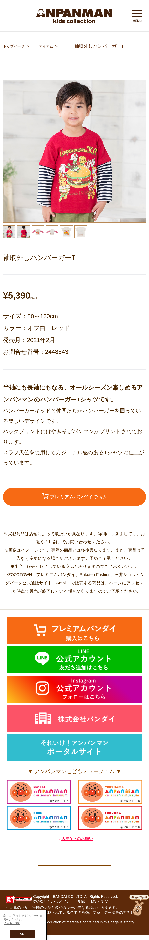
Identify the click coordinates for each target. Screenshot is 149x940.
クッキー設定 (74, 868)
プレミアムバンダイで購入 (74, 497)
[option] (74, 151)
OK (22, 933)
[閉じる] (40, 916)
